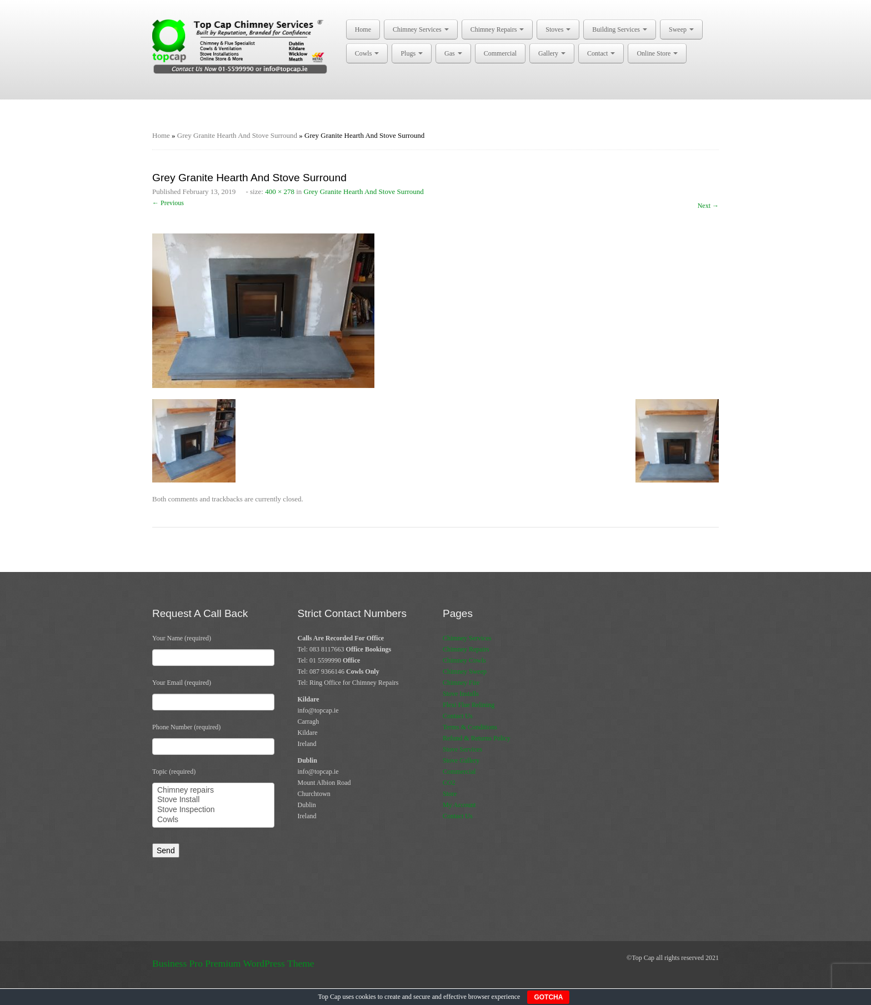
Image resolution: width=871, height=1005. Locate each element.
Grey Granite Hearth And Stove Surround (237, 135)
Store (450, 794)
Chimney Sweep (465, 671)
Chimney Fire (461, 682)
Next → (708, 206)
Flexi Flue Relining (468, 705)
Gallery (551, 53)
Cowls (367, 53)
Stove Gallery (461, 760)
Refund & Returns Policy (476, 738)
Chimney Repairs (497, 29)
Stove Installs (461, 694)
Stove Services (462, 749)
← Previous (168, 203)
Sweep (681, 29)
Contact (601, 53)
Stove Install (213, 800)
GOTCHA (548, 997)
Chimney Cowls (464, 660)
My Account (459, 805)
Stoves (557, 29)
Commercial (500, 53)
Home (363, 29)
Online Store (657, 53)
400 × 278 (279, 191)
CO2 (449, 783)
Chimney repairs (213, 790)
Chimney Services (421, 29)
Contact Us (458, 716)
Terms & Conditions (470, 727)
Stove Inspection (213, 810)
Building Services (619, 29)
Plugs (412, 53)
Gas (453, 53)
